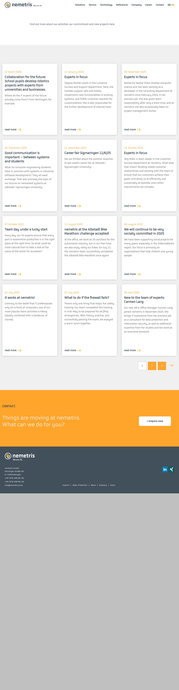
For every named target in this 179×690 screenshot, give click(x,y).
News (93, 681)
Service (92, 4)
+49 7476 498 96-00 (14, 674)
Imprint (66, 681)
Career (148, 4)
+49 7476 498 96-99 (14, 678)
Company (137, 4)
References (122, 4)
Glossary (103, 681)
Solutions (80, 4)
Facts (112, 681)
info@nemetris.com (14, 681)
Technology (106, 4)
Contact (160, 4)
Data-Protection (80, 681)
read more (10, 224)
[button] (171, 665)
